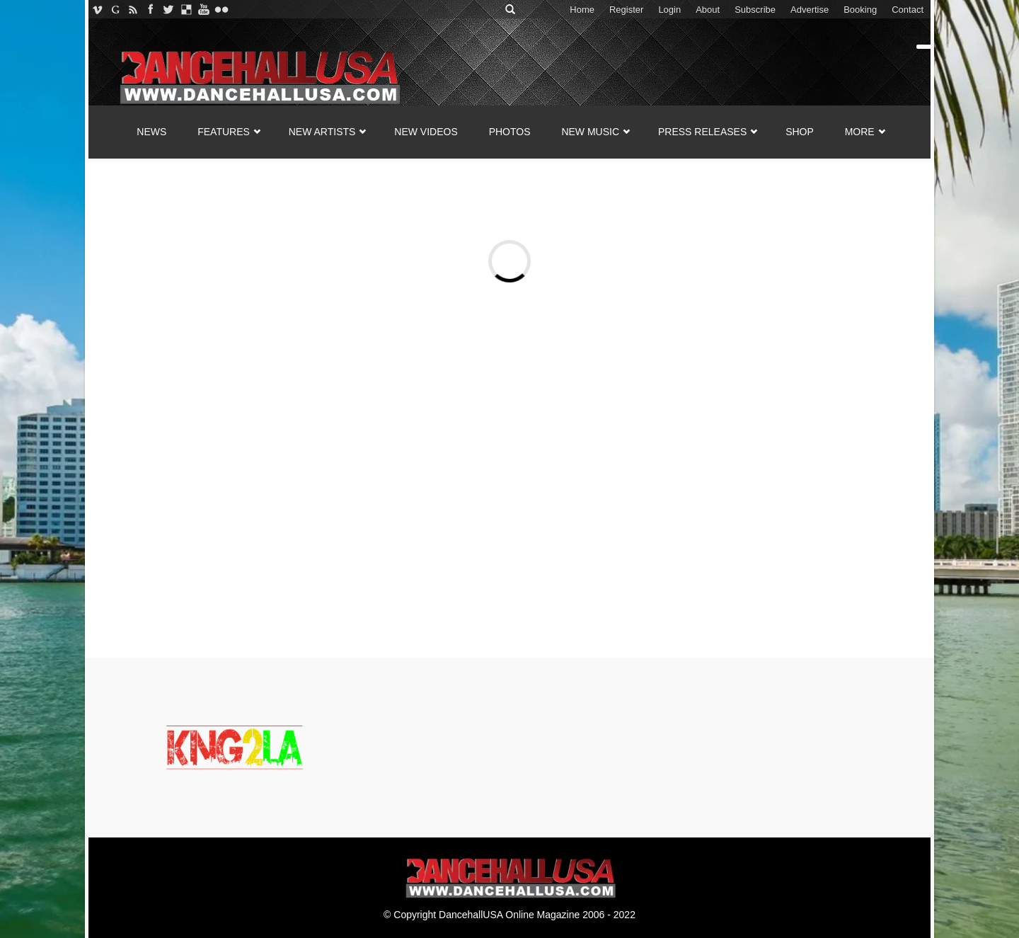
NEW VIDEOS (425, 131)
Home (582, 9)
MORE (860, 131)
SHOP (799, 131)
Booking (860, 9)
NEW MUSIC (590, 131)
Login (669, 9)
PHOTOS (510, 131)
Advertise (809, 9)
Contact (907, 9)
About (708, 9)
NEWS (151, 131)
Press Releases (702, 131)
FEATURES (223, 131)
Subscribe (755, 9)
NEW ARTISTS (322, 131)
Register (626, 9)
